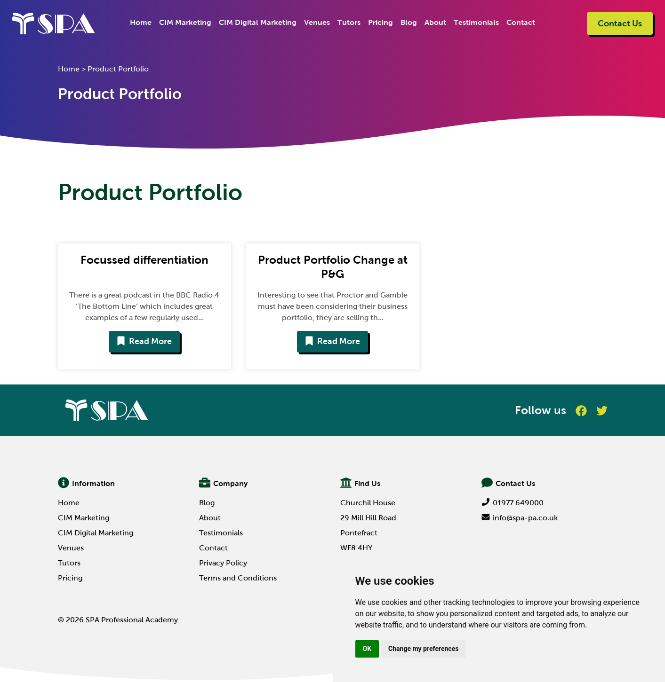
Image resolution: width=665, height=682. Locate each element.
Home (141, 22)
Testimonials (476, 22)
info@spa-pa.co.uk (519, 518)
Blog (409, 22)
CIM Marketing (185, 22)
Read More (144, 341)
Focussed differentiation (144, 259)
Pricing (380, 22)
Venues (317, 22)
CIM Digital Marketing (257, 22)
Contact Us (620, 23)
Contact (520, 22)
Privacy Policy (223, 563)
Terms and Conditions (238, 578)
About (435, 22)
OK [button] (367, 648)
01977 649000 (512, 503)
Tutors (349, 22)
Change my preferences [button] (423, 648)
